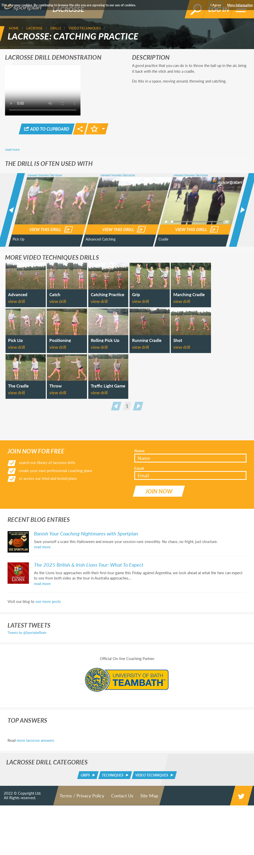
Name (139, 519)
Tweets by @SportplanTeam (27, 696)
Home (14, 28)
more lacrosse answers (35, 804)
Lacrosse (34, 28)
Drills (55, 28)
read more (12, 149)
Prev (116, 498)
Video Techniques (85, 28)
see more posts (48, 665)
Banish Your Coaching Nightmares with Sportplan (86, 597)
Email (139, 536)
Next (138, 498)
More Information (240, 5)
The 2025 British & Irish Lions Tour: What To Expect (88, 628)
